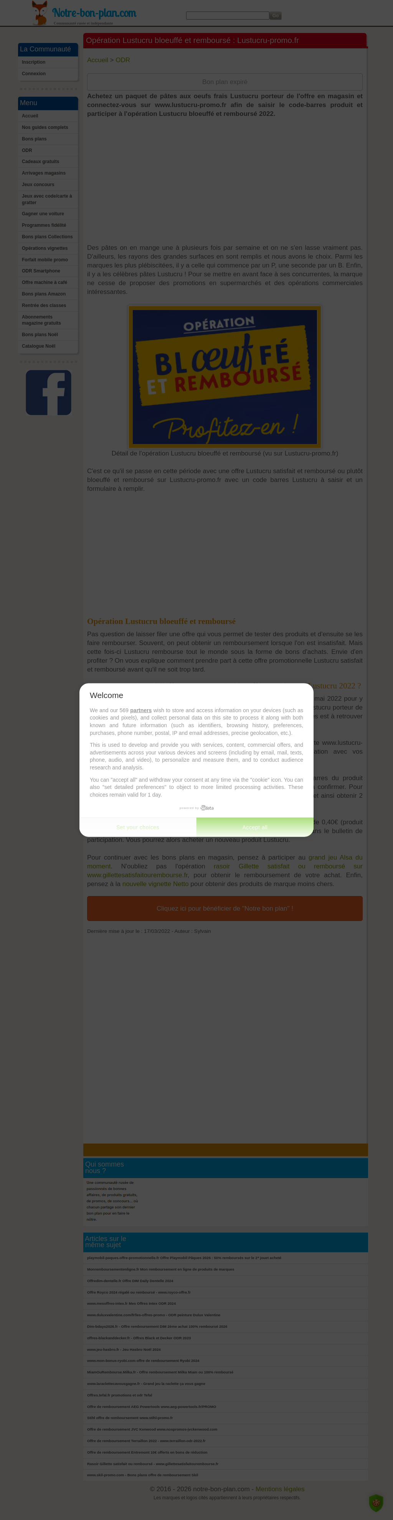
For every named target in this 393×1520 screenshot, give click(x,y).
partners (141, 710)
